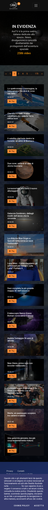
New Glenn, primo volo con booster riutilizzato (20, 364)
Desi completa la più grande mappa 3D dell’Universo (20, 289)
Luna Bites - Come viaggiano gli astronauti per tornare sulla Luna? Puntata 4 (22, 265)
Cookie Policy (21, 506)
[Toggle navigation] (36, 5)
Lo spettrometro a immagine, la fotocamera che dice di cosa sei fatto (22, 91)
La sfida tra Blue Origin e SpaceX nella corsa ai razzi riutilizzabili (20, 241)
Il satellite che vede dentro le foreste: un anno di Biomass (20, 139)
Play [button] (11, 101)
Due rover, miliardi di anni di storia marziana (20, 164)
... (32, 73)
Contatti (20, 471)
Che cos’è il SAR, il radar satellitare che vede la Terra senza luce (20, 116)
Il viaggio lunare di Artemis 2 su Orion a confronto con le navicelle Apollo (22, 390)
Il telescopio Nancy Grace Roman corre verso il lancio (20, 314)
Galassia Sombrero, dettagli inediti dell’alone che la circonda (20, 216)
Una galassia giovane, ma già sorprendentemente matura (21, 439)
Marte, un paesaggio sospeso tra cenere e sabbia (21, 414)
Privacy (9, 471)
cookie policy (15, 486)
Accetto (39, 506)
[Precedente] (6, 73)
